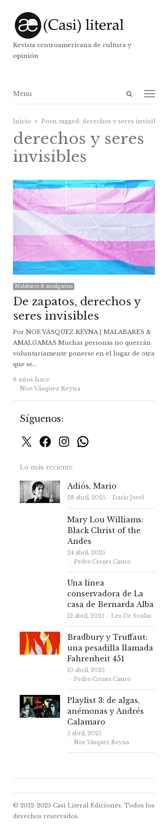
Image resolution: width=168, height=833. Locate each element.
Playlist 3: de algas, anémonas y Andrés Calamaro (105, 711)
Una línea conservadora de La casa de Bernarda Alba (110, 593)
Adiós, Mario (91, 486)
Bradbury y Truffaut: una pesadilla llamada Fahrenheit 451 (110, 648)
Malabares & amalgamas (44, 286)
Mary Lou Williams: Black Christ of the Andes (105, 530)
